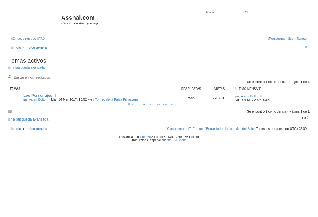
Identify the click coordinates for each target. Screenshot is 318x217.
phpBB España (177, 140)
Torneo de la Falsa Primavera (116, 99)
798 (158, 104)
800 (172, 104)
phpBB (146, 136)
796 (143, 104)
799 (165, 104)
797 (150, 104)
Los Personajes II (39, 95)
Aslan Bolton (38, 99)
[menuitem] (41, 38)
